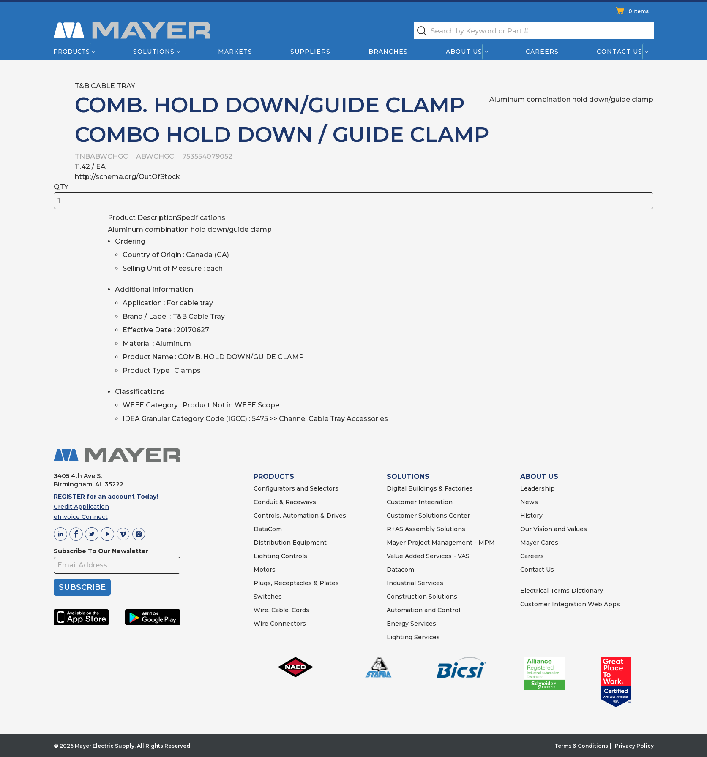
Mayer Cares (539, 542)
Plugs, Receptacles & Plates (296, 583)
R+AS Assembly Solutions (426, 529)
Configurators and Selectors (296, 488)
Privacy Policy (634, 746)
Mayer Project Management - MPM (441, 542)
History (531, 515)
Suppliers (310, 51)
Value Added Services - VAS (428, 556)
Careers (542, 51)
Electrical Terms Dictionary (561, 590)
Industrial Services (415, 583)
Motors (265, 569)
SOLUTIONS (408, 476)
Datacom (400, 569)
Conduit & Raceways (285, 502)
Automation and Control (423, 610)
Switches (268, 596)
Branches (388, 51)
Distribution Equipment (290, 542)
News (529, 502)
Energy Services (411, 623)
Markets (235, 51)
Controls (293, 556)
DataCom (268, 529)
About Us (464, 51)
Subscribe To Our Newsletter (101, 551)
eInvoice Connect (81, 517)
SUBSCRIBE (82, 587)
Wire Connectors (280, 623)
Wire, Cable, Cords (281, 610)
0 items (638, 11)
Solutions (153, 51)
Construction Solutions (422, 596)
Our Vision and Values (553, 529)
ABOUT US (539, 476)
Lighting (266, 556)
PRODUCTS (274, 476)
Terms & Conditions (581, 746)
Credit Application (81, 506)
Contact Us (619, 51)
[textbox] (534, 30)
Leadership (537, 488)
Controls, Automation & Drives (300, 515)
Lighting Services (413, 637)
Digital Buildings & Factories (430, 488)
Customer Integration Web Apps (570, 604)
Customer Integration (420, 502)
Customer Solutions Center (428, 515)
